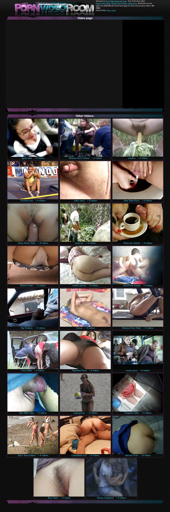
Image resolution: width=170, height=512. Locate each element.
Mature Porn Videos (119, 3)
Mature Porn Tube (103, 3)
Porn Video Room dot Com (115, 1)
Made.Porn (132, 3)
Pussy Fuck (111, 10)
